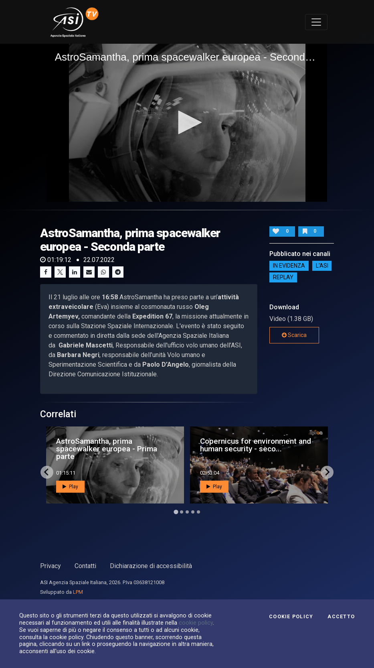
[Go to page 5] (198, 512)
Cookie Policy (291, 616)
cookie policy (196, 622)
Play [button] (70, 486)
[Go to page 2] (181, 512)
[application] (187, 123)
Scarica (294, 335)
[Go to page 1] (176, 512)
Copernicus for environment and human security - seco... (255, 445)
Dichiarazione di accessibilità (151, 566)
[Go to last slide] (46, 472)
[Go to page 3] (187, 512)
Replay (283, 277)
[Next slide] (327, 472)
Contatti (85, 566)
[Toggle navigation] (316, 22)
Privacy (50, 566)
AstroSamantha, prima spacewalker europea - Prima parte (106, 449)
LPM (78, 592)
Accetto (341, 616)
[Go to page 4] (192, 512)
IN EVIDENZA (289, 265)
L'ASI (322, 265)
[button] (187, 122)
